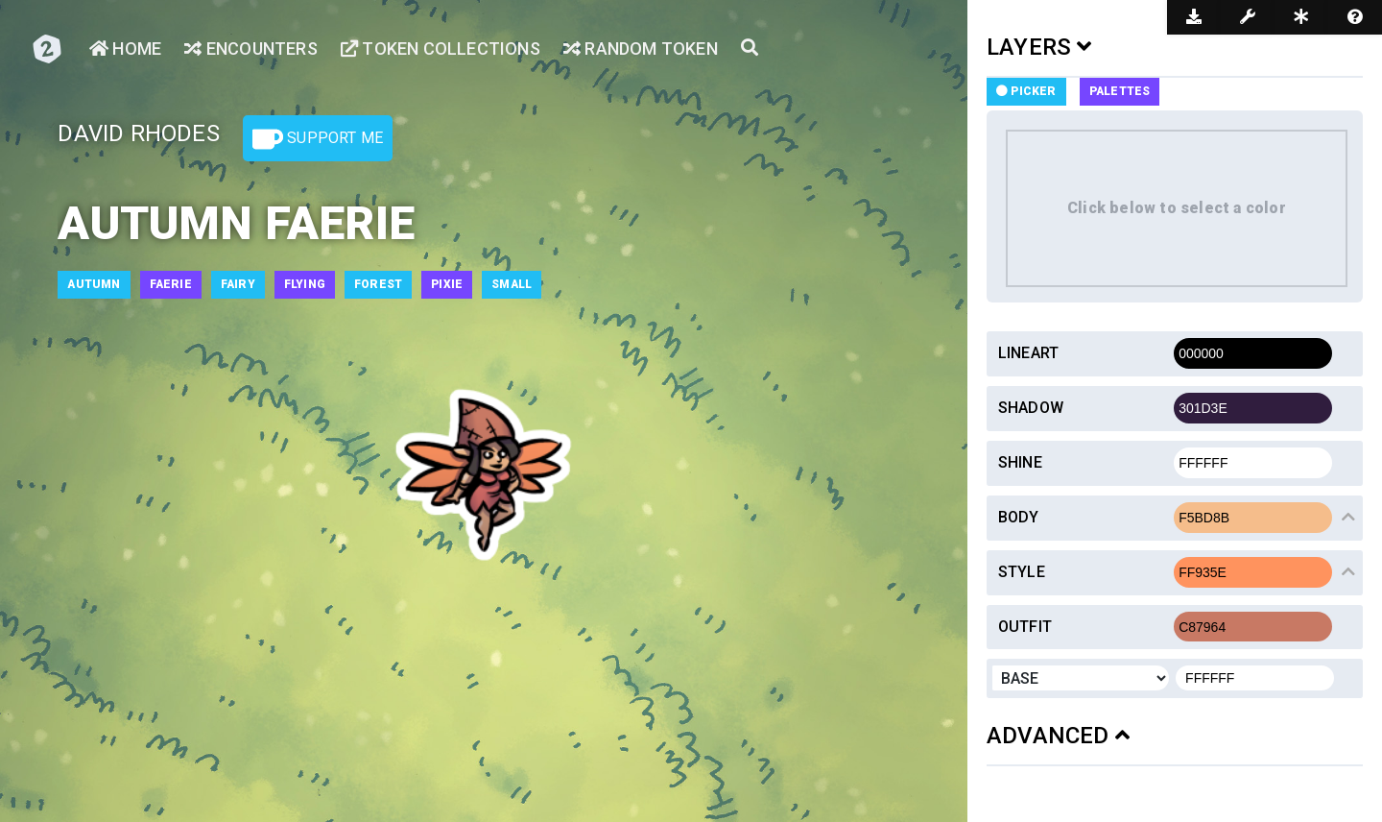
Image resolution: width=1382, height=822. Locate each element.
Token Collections (440, 48)
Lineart (1028, 353)
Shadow (1030, 408)
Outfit (1025, 626)
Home (125, 48)
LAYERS (1039, 47)
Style (1021, 572)
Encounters (250, 48)
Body (1018, 517)
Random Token (640, 48)
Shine (1020, 462)
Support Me (317, 139)
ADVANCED (1058, 735)
